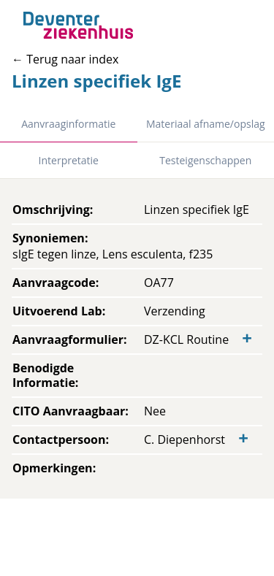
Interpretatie (69, 160)
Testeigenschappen (205, 160)
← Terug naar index (65, 59)
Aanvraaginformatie (68, 124)
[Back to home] (78, 25)
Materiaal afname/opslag (205, 124)
